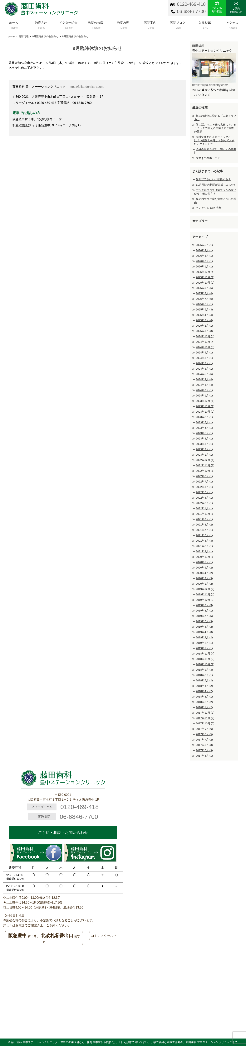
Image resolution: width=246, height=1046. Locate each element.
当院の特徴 (95, 24)
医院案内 (150, 24)
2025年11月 (205, 277)
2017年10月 (205, 723)
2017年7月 (204, 739)
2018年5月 (204, 685)
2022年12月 (205, 460)
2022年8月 (204, 476)
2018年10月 (205, 664)
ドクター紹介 (68, 24)
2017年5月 (204, 750)
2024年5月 (204, 374)
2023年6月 (204, 427)
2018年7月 (204, 680)
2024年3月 (204, 384)
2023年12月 (205, 400)
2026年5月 (204, 245)
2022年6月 (204, 486)
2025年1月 (204, 331)
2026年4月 (204, 250)
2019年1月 (204, 648)
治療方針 (41, 24)
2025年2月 (204, 325)
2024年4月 (204, 379)
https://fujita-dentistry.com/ (86, 86)
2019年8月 (204, 610)
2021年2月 (204, 551)
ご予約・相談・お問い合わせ (63, 832)
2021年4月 (204, 540)
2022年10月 (205, 470)
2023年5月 (204, 433)
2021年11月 (205, 513)
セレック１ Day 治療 (208, 207)
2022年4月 (204, 497)
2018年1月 (204, 707)
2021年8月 (204, 524)
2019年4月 (204, 632)
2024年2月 (204, 390)
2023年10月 (205, 411)
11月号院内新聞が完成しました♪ (215, 184)
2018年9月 (204, 669)
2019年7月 (204, 615)
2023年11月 (205, 406)
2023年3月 (204, 443)
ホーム (13, 24)
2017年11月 (205, 718)
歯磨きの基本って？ (208, 158)
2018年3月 (204, 696)
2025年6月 (204, 304)
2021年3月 (204, 546)
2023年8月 (204, 417)
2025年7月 (204, 298)
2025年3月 (204, 320)
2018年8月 (204, 675)
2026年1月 (204, 266)
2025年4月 (204, 314)
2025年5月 (204, 309)
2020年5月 (204, 567)
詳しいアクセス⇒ (103, 935)
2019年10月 (205, 599)
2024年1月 (204, 395)
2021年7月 (204, 529)
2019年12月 (205, 589)
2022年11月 (205, 465)
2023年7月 (204, 422)
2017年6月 (204, 744)
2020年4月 (204, 572)
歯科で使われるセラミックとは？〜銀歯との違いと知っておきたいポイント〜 (214, 140)
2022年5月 (204, 492)
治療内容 (122, 24)
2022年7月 (204, 481)
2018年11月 (205, 658)
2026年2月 (204, 261)
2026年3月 (204, 255)
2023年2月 (204, 449)
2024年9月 (204, 352)
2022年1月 (204, 508)
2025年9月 (204, 288)
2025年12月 (205, 271)
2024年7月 (204, 363)
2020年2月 (204, 578)
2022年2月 (204, 503)
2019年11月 (205, 594)
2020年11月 (205, 556)
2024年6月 (204, 368)
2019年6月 (204, 621)
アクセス (232, 24)
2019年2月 (204, 642)
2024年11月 (205, 341)
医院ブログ (177, 24)
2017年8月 (204, 734)
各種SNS (205, 24)
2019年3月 (204, 637)
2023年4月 (204, 438)
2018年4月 (204, 691)
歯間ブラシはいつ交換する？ (213, 179)
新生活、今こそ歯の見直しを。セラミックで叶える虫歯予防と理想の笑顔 (215, 128)
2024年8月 (204, 357)
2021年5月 (204, 535)
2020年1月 (204, 583)
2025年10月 (205, 282)
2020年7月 (204, 562)
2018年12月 (205, 653)
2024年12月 (205, 336)
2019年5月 (204, 626)
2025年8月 (204, 293)
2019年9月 (204, 605)
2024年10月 (205, 347)
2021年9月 (204, 519)
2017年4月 (204, 755)
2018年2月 (204, 701)
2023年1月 (204, 454)
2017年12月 (205, 712)
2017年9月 (204, 728)
